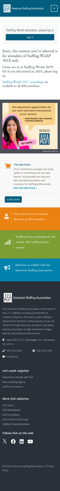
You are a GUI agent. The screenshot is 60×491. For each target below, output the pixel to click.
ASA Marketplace (11, 409)
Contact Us (12, 356)
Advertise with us (50, 151)
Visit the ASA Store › (25, 187)
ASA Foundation (11, 414)
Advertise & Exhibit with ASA (17, 377)
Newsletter (16, 424)
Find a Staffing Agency (14, 382)
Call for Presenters (12, 386)
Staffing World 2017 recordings (22, 82)
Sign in (30, 37)
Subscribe (13, 199)
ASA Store (7, 405)
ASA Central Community (15, 419)
